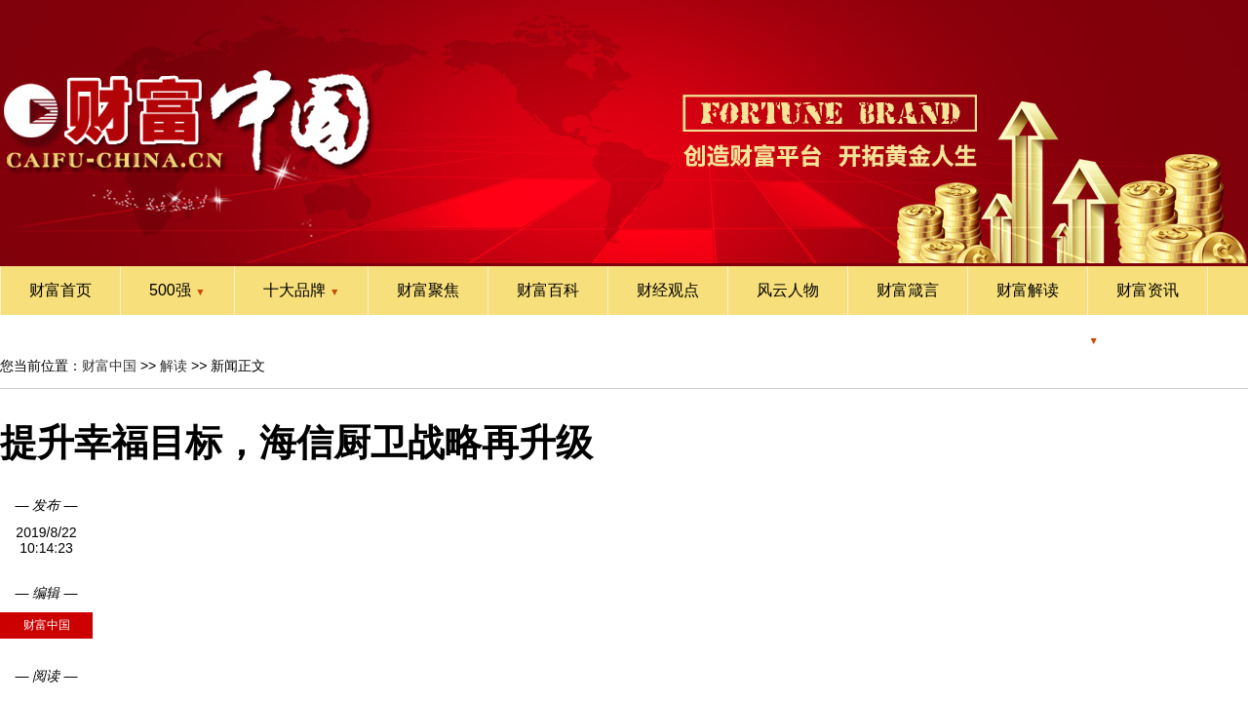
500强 (177, 290)
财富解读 (1027, 290)
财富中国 (109, 365)
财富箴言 (908, 290)
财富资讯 (1147, 290)
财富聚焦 (428, 290)
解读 (173, 365)
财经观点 (668, 290)
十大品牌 (301, 290)
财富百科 (548, 290)
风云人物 (788, 290)
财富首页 (60, 290)
